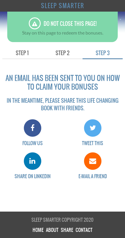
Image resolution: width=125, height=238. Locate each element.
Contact (84, 229)
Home (38, 229)
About (52, 229)
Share (67, 229)
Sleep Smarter (62, 6)
